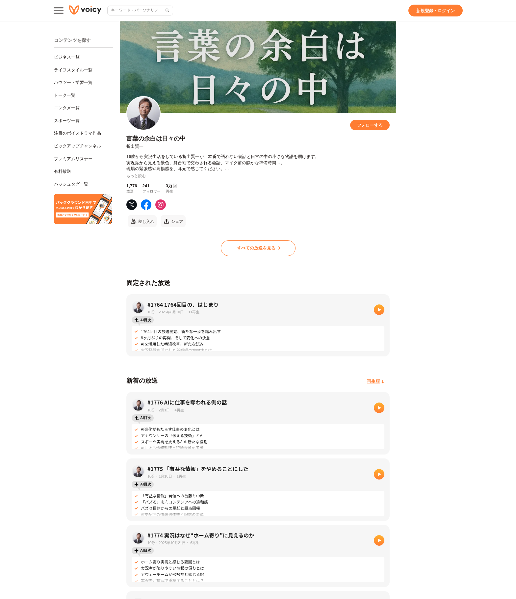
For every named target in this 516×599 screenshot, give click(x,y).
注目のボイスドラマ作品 (77, 133)
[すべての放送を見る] (258, 248)
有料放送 (62, 171)
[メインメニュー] (58, 10)
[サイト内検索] (167, 10)
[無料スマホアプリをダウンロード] (83, 209)
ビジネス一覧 (67, 57)
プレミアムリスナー (73, 158)
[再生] (379, 309)
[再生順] (375, 381)
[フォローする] (370, 125)
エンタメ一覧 (67, 107)
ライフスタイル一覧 (73, 69)
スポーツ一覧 (67, 120)
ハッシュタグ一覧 (71, 184)
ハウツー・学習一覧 (73, 82)
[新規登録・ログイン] (435, 10)
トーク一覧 (64, 95)
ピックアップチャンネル (77, 145)
